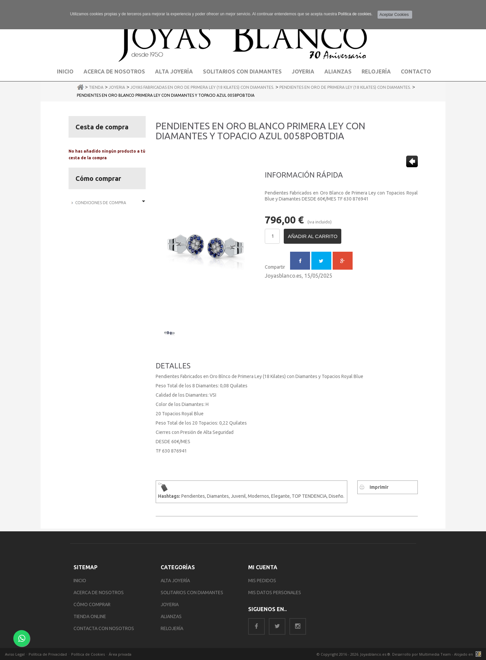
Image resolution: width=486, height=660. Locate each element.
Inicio (65, 71)
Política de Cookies (88, 654)
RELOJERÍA (172, 628)
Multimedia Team (435, 654)
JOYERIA (170, 604)
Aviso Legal (15, 654)
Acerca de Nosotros (114, 71)
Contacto (416, 71)
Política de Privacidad (48, 654)
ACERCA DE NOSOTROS (99, 592)
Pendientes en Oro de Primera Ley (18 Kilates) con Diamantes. (345, 87)
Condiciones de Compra (100, 202)
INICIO (80, 580)
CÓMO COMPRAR (92, 604)
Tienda (96, 87)
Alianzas (338, 71)
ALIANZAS (171, 616)
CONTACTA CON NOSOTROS (104, 628)
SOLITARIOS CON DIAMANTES (192, 592)
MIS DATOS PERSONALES (274, 592)
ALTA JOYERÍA (175, 580)
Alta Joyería (174, 71)
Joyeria (303, 71)
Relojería (376, 71)
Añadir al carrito (312, 236)
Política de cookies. (355, 14)
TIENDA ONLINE (90, 616)
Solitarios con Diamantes (242, 71)
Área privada (120, 654)
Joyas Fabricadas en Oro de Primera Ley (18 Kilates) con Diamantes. (202, 87)
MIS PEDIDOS (262, 580)
